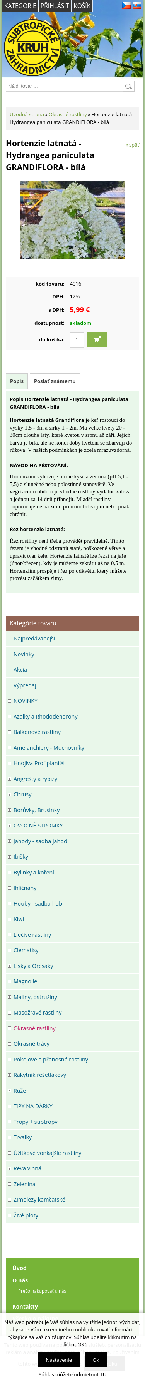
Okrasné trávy (31, 1043)
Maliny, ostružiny (35, 997)
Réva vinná (27, 1168)
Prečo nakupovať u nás (42, 1291)
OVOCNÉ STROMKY (38, 825)
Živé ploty (26, 1215)
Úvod (19, 1268)
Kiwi (19, 919)
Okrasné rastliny (68, 114)
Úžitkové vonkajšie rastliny (47, 1153)
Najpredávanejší (34, 638)
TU (103, 1374)
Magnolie (25, 981)
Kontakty (25, 1306)
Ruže (20, 1090)
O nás (20, 1280)
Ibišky (21, 856)
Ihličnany (25, 887)
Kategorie (20, 6)
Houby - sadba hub (38, 903)
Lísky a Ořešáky (33, 965)
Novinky (24, 654)
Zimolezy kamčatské (39, 1199)
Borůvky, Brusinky (37, 810)
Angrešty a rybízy (35, 778)
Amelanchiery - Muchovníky (49, 747)
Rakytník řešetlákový (40, 1074)
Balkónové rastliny (37, 731)
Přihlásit (55, 6)
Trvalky (23, 1137)
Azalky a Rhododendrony (46, 716)
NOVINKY (26, 700)
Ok (95, 1359)
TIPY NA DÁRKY (33, 1106)
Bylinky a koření (34, 872)
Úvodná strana (27, 114)
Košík (81, 6)
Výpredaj (25, 685)
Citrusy (22, 794)
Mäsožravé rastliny (37, 1012)
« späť (132, 144)
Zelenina (25, 1184)
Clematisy (26, 950)
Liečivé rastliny (32, 934)
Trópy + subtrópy (36, 1121)
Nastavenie (59, 1359)
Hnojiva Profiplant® (39, 763)
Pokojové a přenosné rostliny (51, 1059)
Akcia (20, 669)
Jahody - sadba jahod (40, 841)
